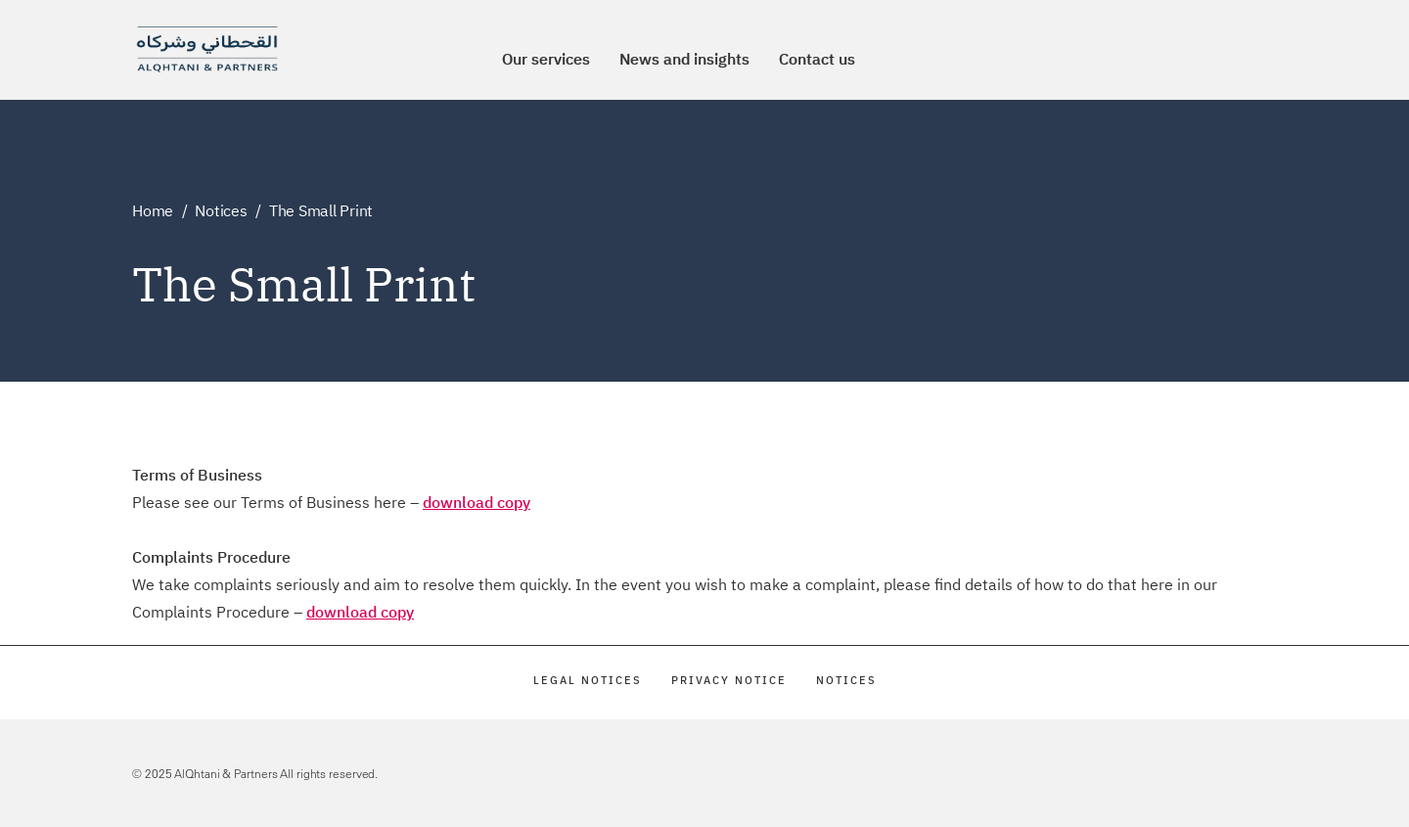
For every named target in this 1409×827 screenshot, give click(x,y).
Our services (546, 59)
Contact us (817, 59)
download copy (476, 502)
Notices (221, 210)
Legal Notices (587, 680)
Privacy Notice (729, 680)
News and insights (684, 59)
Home (152, 210)
